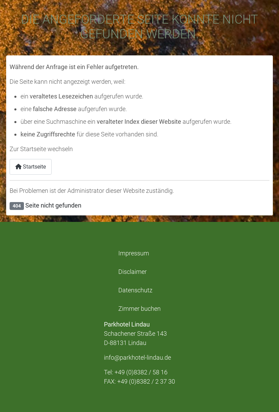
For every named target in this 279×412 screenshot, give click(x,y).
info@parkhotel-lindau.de (137, 357)
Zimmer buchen (139, 308)
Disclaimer (132, 271)
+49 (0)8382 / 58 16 (141, 372)
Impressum (133, 253)
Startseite (30, 166)
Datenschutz (135, 290)
